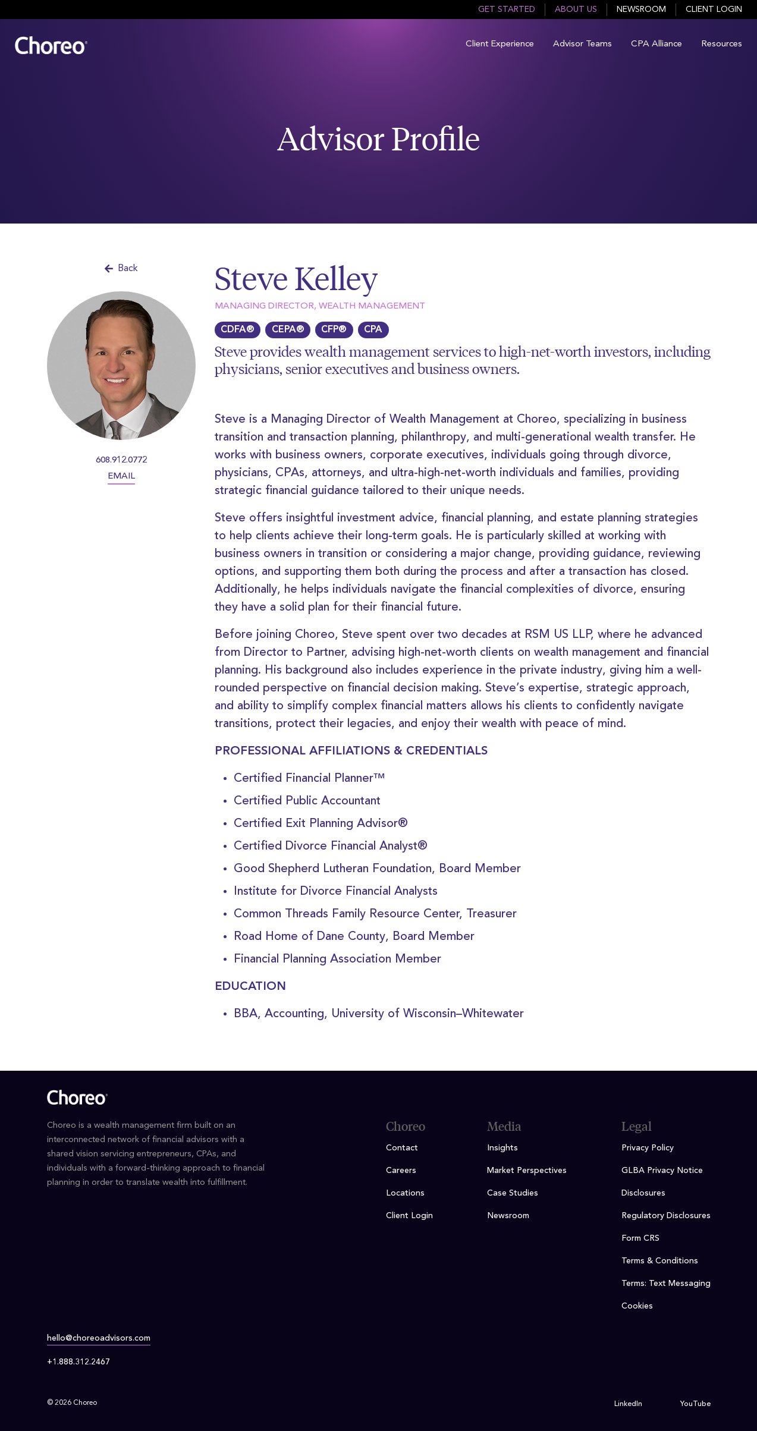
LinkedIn (628, 1404)
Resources (721, 44)
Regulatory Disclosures (666, 1216)
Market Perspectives (527, 1170)
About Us (576, 9)
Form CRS (640, 1238)
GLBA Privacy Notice (662, 1170)
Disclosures (643, 1193)
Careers (401, 1170)
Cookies (637, 1306)
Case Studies (512, 1193)
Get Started (506, 9)
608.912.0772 (121, 460)
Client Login (714, 9)
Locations (405, 1193)
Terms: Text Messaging (666, 1283)
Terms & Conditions (659, 1261)
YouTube (695, 1404)
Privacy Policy (647, 1148)
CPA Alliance (656, 44)
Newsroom (641, 9)
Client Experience (500, 44)
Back (121, 268)
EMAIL (121, 476)
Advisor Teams (582, 44)
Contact (402, 1148)
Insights (502, 1148)
